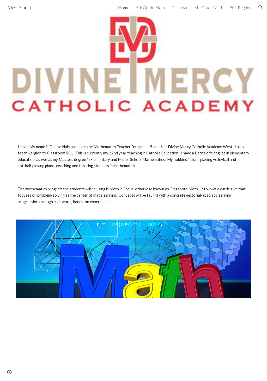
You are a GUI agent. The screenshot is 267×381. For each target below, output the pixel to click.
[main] (134, 156)
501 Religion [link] (240, 7)
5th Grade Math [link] (150, 7)
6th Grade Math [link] (209, 7)
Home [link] (123, 7)
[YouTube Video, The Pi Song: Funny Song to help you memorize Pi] (73, 342)
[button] (260, 7)
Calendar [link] (180, 7)
